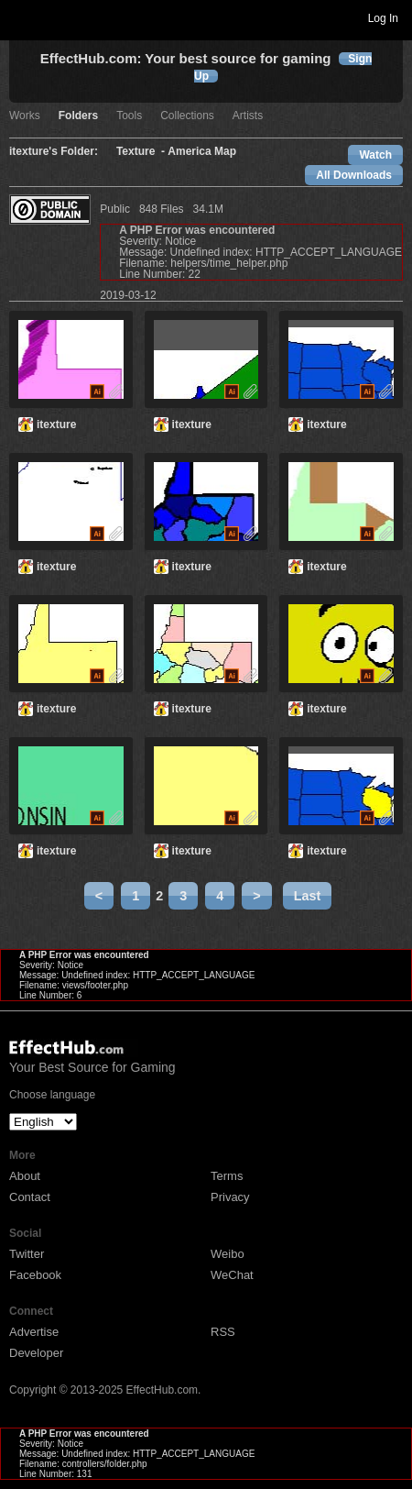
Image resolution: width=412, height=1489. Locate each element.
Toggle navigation (22, 17)
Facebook (35, 1275)
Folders (78, 116)
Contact (29, 1197)
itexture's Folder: (53, 152)
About (24, 1176)
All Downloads (354, 175)
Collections (187, 116)
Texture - (142, 152)
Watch (375, 155)
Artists (248, 116)
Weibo (227, 1254)
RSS (223, 1332)
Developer (36, 1353)
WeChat (232, 1275)
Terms (227, 1176)
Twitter (26, 1254)
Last (307, 895)
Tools (129, 116)
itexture (56, 424)
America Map (202, 152)
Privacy (230, 1197)
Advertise (34, 1332)
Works (24, 116)
